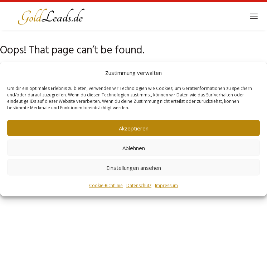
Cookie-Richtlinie (106, 185)
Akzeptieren (134, 128)
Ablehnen (133, 147)
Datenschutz (138, 185)
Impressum (166, 185)
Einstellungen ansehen (133, 167)
